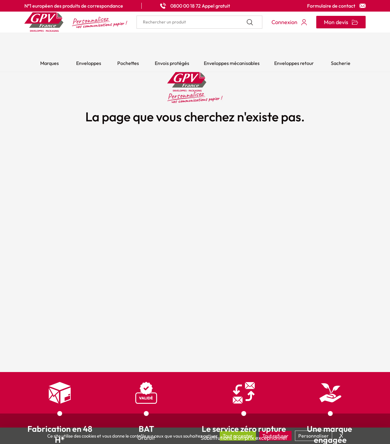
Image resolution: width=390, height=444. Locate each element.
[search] (199, 22)
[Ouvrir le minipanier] (341, 22)
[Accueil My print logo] (75, 22)
